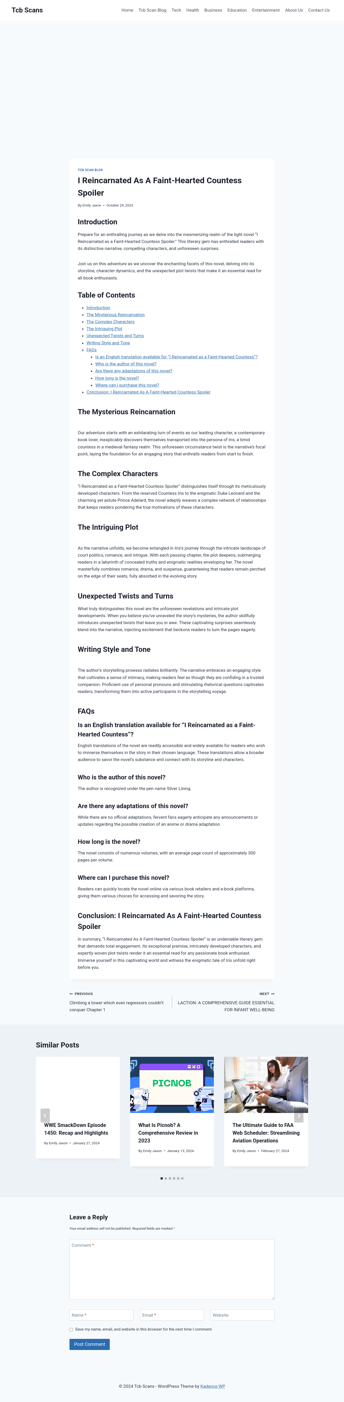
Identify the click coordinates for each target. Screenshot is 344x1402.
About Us (294, 10)
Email (149, 1315)
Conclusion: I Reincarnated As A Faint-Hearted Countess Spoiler (148, 392)
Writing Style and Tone (108, 342)
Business (213, 10)
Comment (83, 1245)
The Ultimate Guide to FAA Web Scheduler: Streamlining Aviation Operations (266, 1133)
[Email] (172, 1314)
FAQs (92, 349)
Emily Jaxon (91, 205)
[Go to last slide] (45, 1116)
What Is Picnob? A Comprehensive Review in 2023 (168, 1133)
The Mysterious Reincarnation (116, 314)
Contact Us (319, 10)
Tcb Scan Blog (152, 10)
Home (127, 10)
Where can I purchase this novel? (127, 385)
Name (79, 1315)
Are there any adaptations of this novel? (133, 370)
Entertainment (266, 10)
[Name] (101, 1314)
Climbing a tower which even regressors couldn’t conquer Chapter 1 (118, 1001)
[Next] (298, 1116)
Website (221, 1315)
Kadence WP (212, 1386)
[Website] (242, 1314)
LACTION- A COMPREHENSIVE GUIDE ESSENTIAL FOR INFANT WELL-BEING (225, 1001)
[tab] (161, 1178)
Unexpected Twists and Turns (115, 335)
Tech (176, 10)
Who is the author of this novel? (126, 363)
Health (192, 10)
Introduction (98, 307)
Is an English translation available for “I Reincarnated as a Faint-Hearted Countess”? (176, 356)
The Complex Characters (111, 321)
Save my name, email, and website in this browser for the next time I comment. (144, 1329)
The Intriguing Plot (104, 328)
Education (237, 10)
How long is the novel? (117, 378)
